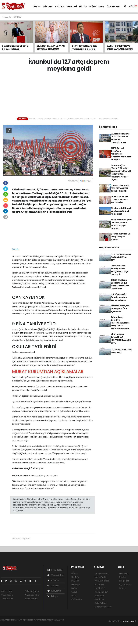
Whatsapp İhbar (32, 595)
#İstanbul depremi (21, 538)
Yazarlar (53, 580)
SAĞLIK (92, 6)
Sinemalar (99, 595)
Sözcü (15, 249)
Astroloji (122, 588)
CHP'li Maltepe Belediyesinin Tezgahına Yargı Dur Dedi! (119, 270)
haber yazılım (6, 622)
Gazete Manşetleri (103, 606)
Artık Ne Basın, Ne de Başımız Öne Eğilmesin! (120, 308)
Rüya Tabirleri (125, 584)
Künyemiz (54, 590)
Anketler (122, 577)
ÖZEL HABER (113, 6)
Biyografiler (124, 580)
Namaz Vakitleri (102, 580)
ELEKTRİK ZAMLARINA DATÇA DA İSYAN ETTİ (121, 257)
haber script (18, 622)
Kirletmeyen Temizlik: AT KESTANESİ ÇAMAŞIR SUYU (121, 338)
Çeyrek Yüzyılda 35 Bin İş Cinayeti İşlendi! (120, 236)
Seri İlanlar (99, 599)
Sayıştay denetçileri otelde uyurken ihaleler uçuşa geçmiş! (121, 224)
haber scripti (96, 619)
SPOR (101, 6)
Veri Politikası (7, 598)
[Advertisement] (70, 95)
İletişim (53, 596)
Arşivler (53, 585)
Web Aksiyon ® (129, 621)
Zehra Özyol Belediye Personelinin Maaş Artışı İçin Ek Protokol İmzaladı (120, 323)
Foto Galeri (55, 570)
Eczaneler (99, 584)
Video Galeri (55, 575)
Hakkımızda (6, 591)
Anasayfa (7, 17)
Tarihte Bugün (101, 592)
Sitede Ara (123, 573)
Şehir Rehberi (101, 603)
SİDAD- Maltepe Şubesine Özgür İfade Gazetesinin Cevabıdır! (120, 284)
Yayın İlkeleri (6, 595)
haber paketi (83, 619)
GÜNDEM (47, 6)
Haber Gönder (31, 598)
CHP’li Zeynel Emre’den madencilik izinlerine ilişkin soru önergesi (121, 154)
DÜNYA (36, 6)
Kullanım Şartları (32, 591)
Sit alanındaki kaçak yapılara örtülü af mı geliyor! (121, 211)
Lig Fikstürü (100, 588)
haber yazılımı (70, 619)
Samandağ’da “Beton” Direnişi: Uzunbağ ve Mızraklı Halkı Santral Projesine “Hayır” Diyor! (121, 172)
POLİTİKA (59, 6)
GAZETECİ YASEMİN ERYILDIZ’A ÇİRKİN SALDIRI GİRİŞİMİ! (120, 188)
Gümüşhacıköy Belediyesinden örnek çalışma (119, 297)
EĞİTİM (83, 6)
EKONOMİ (71, 6)
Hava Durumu (101, 573)
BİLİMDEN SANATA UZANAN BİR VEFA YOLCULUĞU (119, 199)
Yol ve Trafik (100, 577)
